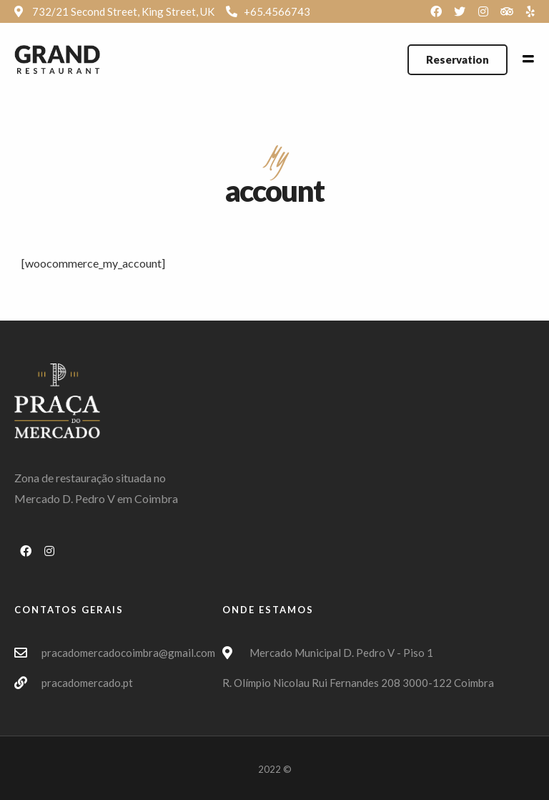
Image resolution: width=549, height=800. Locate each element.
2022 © (275, 769)
